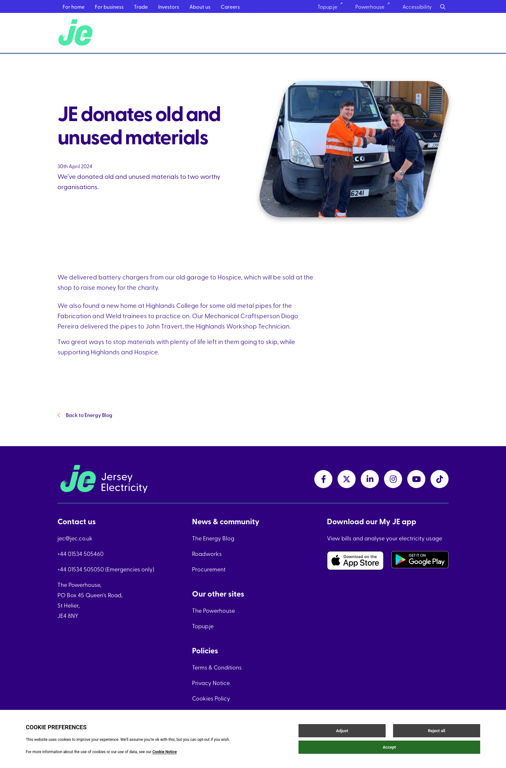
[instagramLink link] (393, 479)
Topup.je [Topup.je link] (332, 6)
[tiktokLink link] (439, 479)
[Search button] (443, 6)
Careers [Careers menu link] (230, 6)
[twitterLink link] (347, 479)
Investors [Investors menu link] (168, 6)
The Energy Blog (213, 538)
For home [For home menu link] (74, 6)
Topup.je (203, 626)
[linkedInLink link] (370, 479)
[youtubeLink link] (416, 479)
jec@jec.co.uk (75, 538)
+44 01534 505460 (80, 553)
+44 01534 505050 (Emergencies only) (105, 569)
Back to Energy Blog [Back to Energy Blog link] (84, 423)
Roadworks (207, 553)
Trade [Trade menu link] (141, 6)
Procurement (209, 569)
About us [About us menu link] (199, 6)
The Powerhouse (213, 610)
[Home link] (76, 32)
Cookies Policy (211, 698)
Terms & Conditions (217, 667)
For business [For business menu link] (109, 6)
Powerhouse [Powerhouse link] (374, 6)
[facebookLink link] (323, 479)
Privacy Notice (211, 683)
